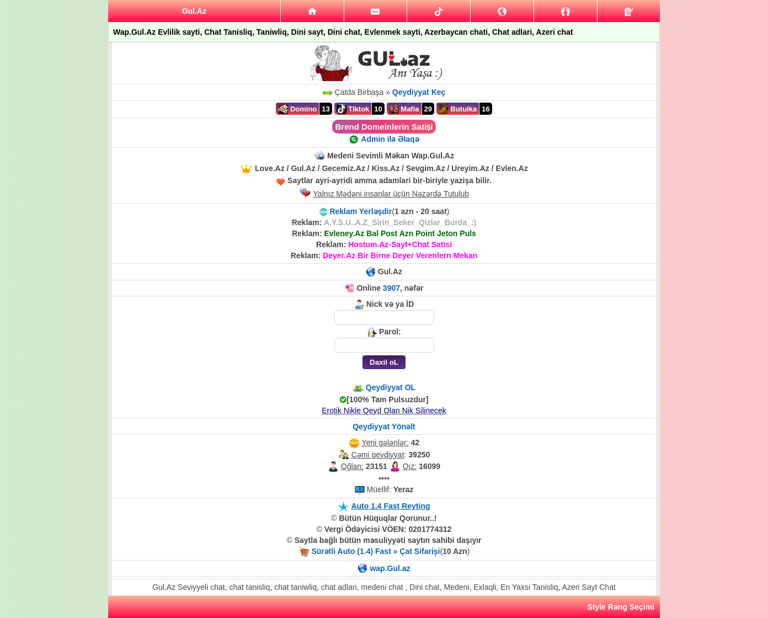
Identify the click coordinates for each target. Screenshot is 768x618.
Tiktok (353, 109)
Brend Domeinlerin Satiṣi (384, 126)
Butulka (458, 109)
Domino (297, 109)
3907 (391, 288)
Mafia (404, 109)
